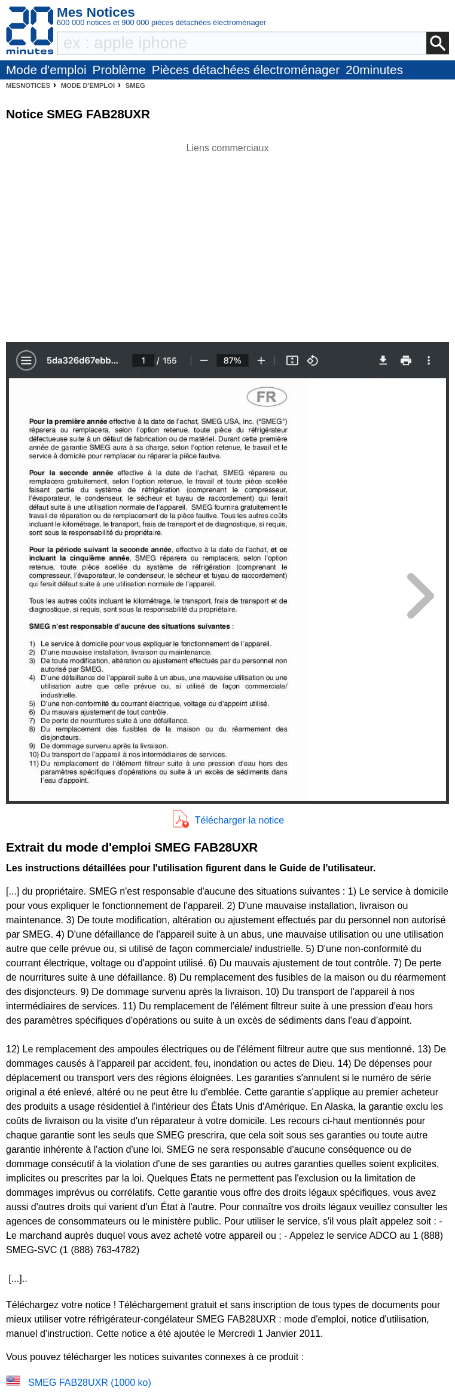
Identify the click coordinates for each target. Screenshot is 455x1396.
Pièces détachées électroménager (246, 69)
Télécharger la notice (239, 820)
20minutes (374, 69)
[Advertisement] (227, 239)
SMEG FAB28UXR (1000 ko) (89, 1382)
